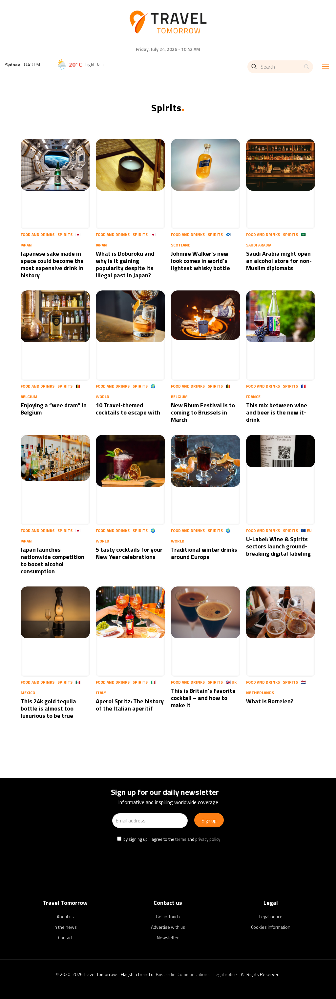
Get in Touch (168, 916)
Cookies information (270, 927)
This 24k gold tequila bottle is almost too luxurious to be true (48, 708)
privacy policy (207, 839)
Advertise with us (168, 927)
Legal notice (271, 916)
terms (180, 839)
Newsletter (168, 937)
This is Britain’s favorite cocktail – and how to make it (203, 698)
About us (65, 916)
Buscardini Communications (183, 974)
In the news (65, 927)
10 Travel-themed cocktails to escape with (128, 409)
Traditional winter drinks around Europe (204, 553)
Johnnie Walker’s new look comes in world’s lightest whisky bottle (201, 260)
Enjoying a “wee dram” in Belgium (54, 409)
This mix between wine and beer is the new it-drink (276, 412)
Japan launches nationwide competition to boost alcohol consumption (52, 560)
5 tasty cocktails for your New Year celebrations (129, 553)
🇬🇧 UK (231, 682)
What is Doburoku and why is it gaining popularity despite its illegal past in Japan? (125, 264)
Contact (65, 937)
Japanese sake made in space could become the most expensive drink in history (52, 264)
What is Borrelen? (269, 701)
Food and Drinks (37, 234)
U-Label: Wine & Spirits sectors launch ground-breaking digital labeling (278, 546)
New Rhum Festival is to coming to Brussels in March (203, 412)
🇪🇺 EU (306, 530)
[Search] (280, 66)
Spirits (65, 234)
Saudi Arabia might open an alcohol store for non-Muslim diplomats (279, 260)
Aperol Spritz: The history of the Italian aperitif (130, 705)
